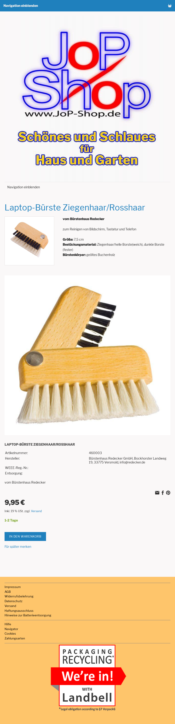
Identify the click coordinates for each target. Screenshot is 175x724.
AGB (8, 592)
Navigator (11, 629)
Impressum (13, 587)
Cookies (10, 633)
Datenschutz (13, 601)
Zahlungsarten (15, 638)
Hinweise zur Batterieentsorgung (28, 615)
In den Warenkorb (25, 536)
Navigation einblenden (20, 6)
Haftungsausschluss (19, 610)
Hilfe (8, 624)
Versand (36, 511)
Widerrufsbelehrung (19, 596)
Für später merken (18, 546)
